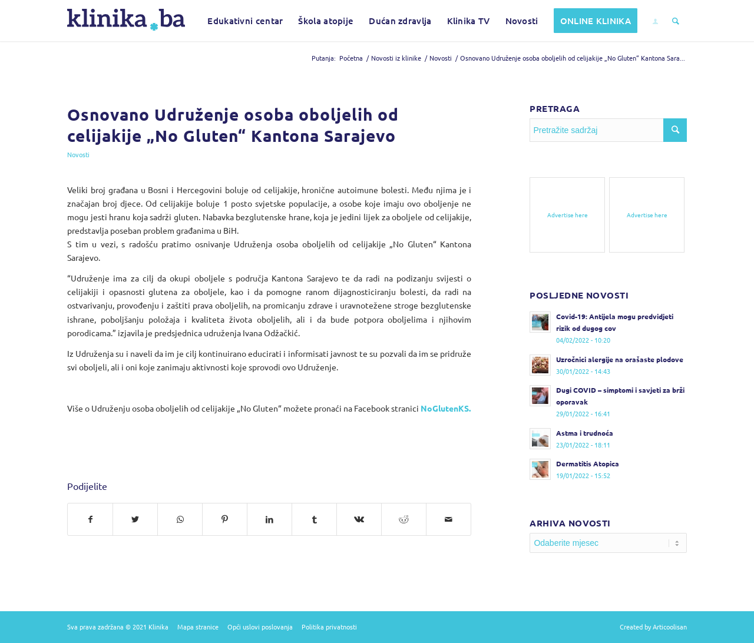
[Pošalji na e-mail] (448, 519)
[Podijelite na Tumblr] (314, 519)
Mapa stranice (198, 626)
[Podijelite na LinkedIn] (269, 519)
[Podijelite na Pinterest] (225, 519)
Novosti (78, 154)
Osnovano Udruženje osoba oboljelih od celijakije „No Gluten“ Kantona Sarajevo (233, 124)
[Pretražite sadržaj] (675, 20)
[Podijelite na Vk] (359, 519)
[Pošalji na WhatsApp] (180, 519)
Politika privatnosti (329, 626)
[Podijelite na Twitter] (135, 519)
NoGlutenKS (445, 408)
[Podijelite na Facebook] (90, 519)
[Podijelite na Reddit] (404, 519)
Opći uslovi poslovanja (260, 626)
